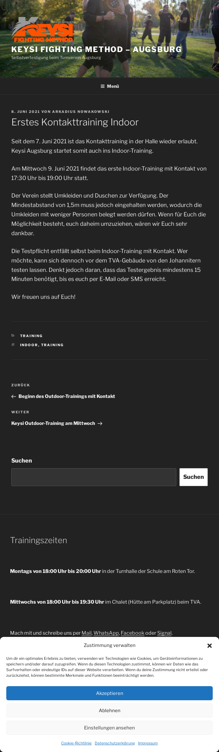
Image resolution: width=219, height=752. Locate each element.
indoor (29, 345)
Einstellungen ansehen (109, 728)
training (52, 345)
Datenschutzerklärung (115, 743)
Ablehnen (109, 710)
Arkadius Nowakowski (81, 111)
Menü (109, 86)
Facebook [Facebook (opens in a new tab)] (132, 633)
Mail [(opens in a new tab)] (87, 633)
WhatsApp (106, 633)
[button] (209, 646)
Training (31, 336)
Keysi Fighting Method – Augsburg (96, 49)
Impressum (148, 743)
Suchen (21, 460)
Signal (164, 633)
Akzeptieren (109, 693)
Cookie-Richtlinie (76, 743)
